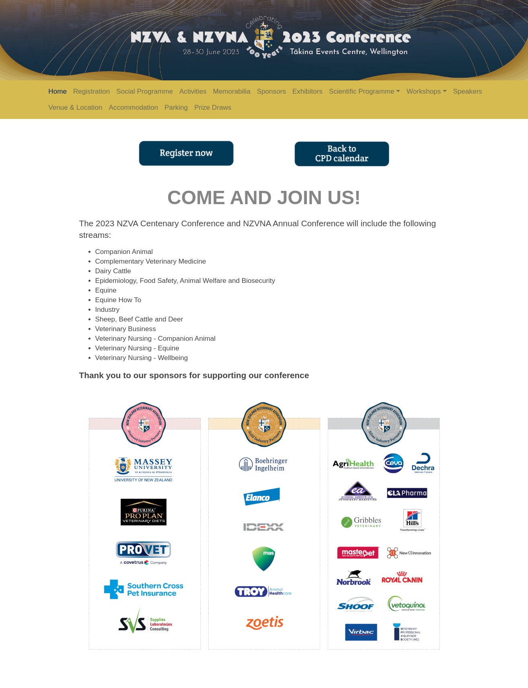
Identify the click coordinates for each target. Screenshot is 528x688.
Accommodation (133, 107)
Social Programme (144, 91)
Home (57, 91)
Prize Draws (212, 107)
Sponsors (271, 91)
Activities (193, 91)
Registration (91, 91)
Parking (176, 107)
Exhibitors (307, 91)
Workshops (424, 91)
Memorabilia (231, 91)
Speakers (467, 91)
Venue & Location (75, 107)
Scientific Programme (361, 91)
